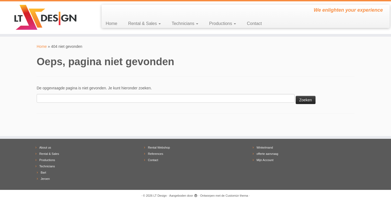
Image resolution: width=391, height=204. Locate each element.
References (155, 153)
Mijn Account (265, 160)
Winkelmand (265, 147)
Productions (222, 23)
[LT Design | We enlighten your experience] (45, 17)
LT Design (160, 195)
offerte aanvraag (267, 153)
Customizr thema (237, 195)
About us (45, 147)
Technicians (185, 23)
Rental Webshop (159, 147)
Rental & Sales (144, 23)
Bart (43, 172)
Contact (254, 23)
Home (111, 23)
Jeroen (45, 178)
